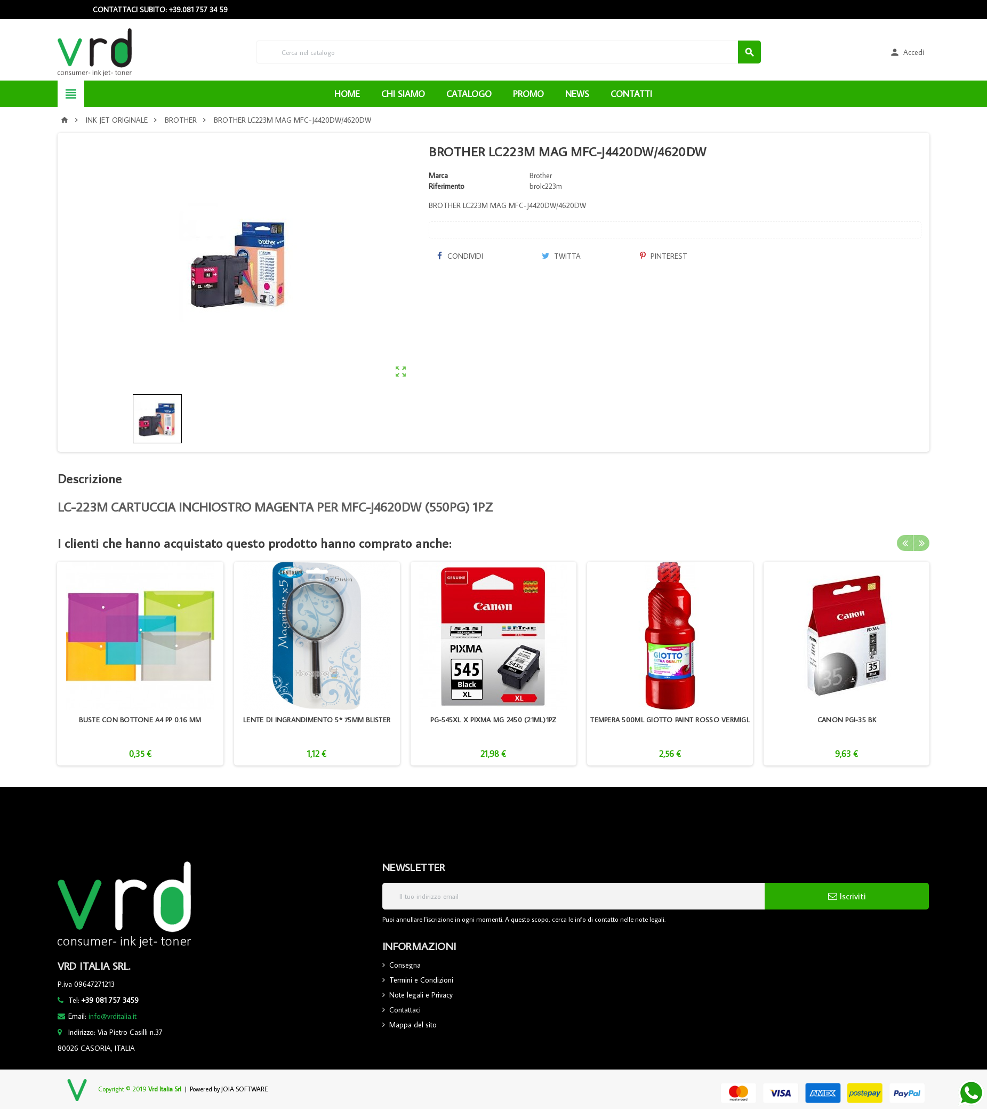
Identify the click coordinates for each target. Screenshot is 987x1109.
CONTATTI (631, 94)
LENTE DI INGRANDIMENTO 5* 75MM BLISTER (316, 719)
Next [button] (921, 543)
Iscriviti (847, 896)
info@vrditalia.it (113, 1016)
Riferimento (446, 186)
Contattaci (405, 1010)
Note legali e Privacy (421, 995)
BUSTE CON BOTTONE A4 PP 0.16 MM (140, 719)
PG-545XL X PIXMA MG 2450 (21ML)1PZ (493, 719)
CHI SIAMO (403, 94)
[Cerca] (508, 52)
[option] (140, 663)
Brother (540, 175)
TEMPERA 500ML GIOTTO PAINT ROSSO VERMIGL (670, 719)
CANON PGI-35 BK (846, 719)
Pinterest (663, 256)
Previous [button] (905, 543)
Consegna (405, 965)
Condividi (460, 256)
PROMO (528, 94)
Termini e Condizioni (421, 980)
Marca (438, 175)
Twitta (561, 256)
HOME (347, 94)
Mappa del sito (413, 1025)
